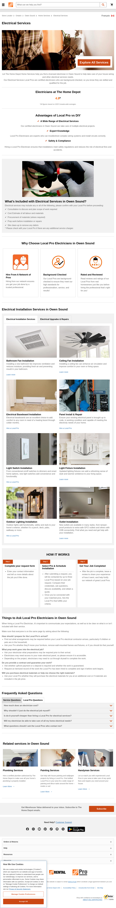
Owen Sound (30, 16)
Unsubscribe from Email (86, 888)
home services (44, 16)
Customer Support (64, 822)
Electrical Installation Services (20, 319)
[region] (23, 884)
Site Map (100, 888)
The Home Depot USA (52, 888)
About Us (7, 861)
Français (106, 16)
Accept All (23, 901)
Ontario (18, 16)
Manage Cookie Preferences (23, 894)
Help (5, 848)
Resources (7, 854)
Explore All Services (94, 62)
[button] (3, 4)
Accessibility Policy (69, 888)
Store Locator (7, 16)
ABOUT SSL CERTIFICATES (92, 900)
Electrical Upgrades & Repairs (54, 319)
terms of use (72, 882)
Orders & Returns (10, 842)
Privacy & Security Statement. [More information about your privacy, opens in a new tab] (20, 889)
